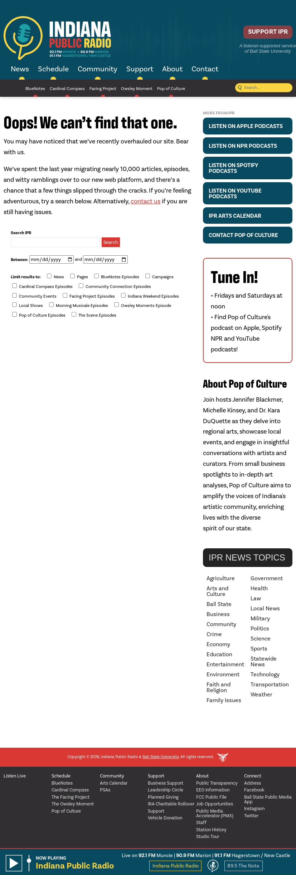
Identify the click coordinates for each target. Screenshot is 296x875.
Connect (252, 776)
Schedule (53, 69)
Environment (223, 674)
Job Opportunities (214, 804)
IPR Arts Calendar (235, 215)
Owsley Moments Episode (142, 305)
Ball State (219, 604)
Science (261, 638)
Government (267, 578)
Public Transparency (217, 783)
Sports (259, 648)
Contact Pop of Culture (243, 235)
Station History (211, 830)
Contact (204, 69)
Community (97, 69)
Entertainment (225, 664)
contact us (145, 201)
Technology (265, 674)
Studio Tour (207, 836)
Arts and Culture (217, 591)
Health (259, 588)
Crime (214, 634)
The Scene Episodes (94, 315)
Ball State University (160, 757)
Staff (201, 822)
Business (218, 614)
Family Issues (224, 700)
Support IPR (262, 34)
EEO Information (212, 790)
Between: (19, 260)
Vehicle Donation (165, 818)
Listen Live (15, 776)
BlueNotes (35, 88)
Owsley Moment (136, 88)
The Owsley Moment (73, 804)
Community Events (34, 296)
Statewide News (264, 661)
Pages (79, 277)
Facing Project (102, 88)
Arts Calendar (113, 783)
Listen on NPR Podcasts (243, 146)
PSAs (105, 790)
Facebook (254, 790)
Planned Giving (163, 797)
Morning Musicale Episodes (78, 305)
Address (252, 783)
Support (139, 69)
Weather (261, 694)
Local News (265, 608)
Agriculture (221, 578)
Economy (218, 644)
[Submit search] (240, 88)
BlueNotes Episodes (116, 277)
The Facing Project (70, 797)
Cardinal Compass (67, 88)
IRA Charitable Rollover (171, 804)
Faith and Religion (219, 687)
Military (260, 618)
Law (256, 598)
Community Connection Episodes (115, 286)
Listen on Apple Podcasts (246, 126)
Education (219, 654)
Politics (260, 628)
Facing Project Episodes (89, 296)
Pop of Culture (171, 88)
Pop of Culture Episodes (38, 315)
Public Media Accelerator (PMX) (214, 813)
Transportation (270, 684)
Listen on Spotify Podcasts (233, 168)
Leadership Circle (165, 790)
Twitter (251, 816)
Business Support (165, 783)
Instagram (254, 809)
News (20, 69)
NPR (12, 88)
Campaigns (159, 277)
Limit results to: (26, 277)
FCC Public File (211, 797)
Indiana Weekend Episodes (150, 296)
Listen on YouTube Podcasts (235, 193)
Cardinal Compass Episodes (42, 286)
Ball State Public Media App (268, 799)
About (172, 69)
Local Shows (27, 305)
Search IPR (21, 233)
